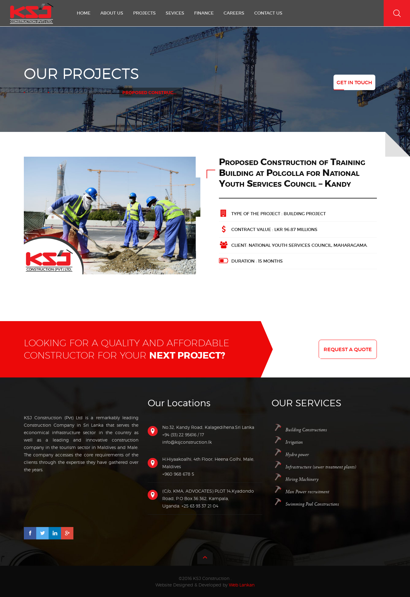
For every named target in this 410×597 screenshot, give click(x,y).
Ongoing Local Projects (81, 92)
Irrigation (294, 442)
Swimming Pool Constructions (312, 504)
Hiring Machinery (302, 479)
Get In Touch (354, 82)
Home (34, 92)
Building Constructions (306, 430)
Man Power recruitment (307, 492)
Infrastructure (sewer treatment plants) (321, 467)
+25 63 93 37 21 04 (199, 505)
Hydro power (297, 454)
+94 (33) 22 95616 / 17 (183, 434)
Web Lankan (242, 584)
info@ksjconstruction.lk (187, 442)
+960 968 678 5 (178, 474)
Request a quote (348, 349)
